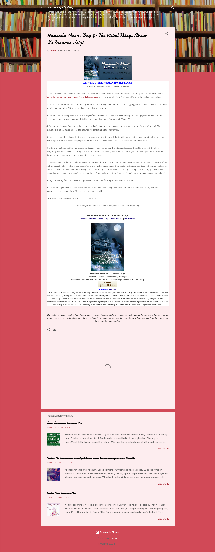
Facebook (102, 219)
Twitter (92, 219)
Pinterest (129, 218)
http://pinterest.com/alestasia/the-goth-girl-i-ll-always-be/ (72, 97)
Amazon (112, 289)
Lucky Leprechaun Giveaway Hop (64, 423)
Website (83, 219)
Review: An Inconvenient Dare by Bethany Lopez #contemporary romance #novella (91, 458)
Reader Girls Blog (60, 7)
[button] (167, 33)
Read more (163, 448)
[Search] (173, 8)
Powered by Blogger (107, 532)
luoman (114, 538)
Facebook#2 (115, 218)
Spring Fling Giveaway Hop (61, 493)
